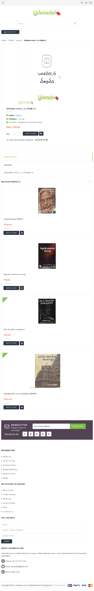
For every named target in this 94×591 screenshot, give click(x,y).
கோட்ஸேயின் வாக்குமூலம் (14, 329)
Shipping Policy (9, 469)
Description (10, 157)
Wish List (6, 499)
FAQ (4, 507)
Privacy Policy (8, 465)
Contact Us (7, 511)
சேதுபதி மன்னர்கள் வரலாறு (14, 274)
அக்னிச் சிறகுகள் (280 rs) (13, 219)
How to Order (8, 503)
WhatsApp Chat (13, 572)
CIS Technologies (58, 585)
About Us (6, 456)
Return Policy (8, 473)
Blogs (4, 478)
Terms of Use (8, 461)
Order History (8, 494)
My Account (7, 490)
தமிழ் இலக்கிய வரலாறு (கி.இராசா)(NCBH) (19, 393)
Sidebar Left (10, 32)
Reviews (8, 165)
